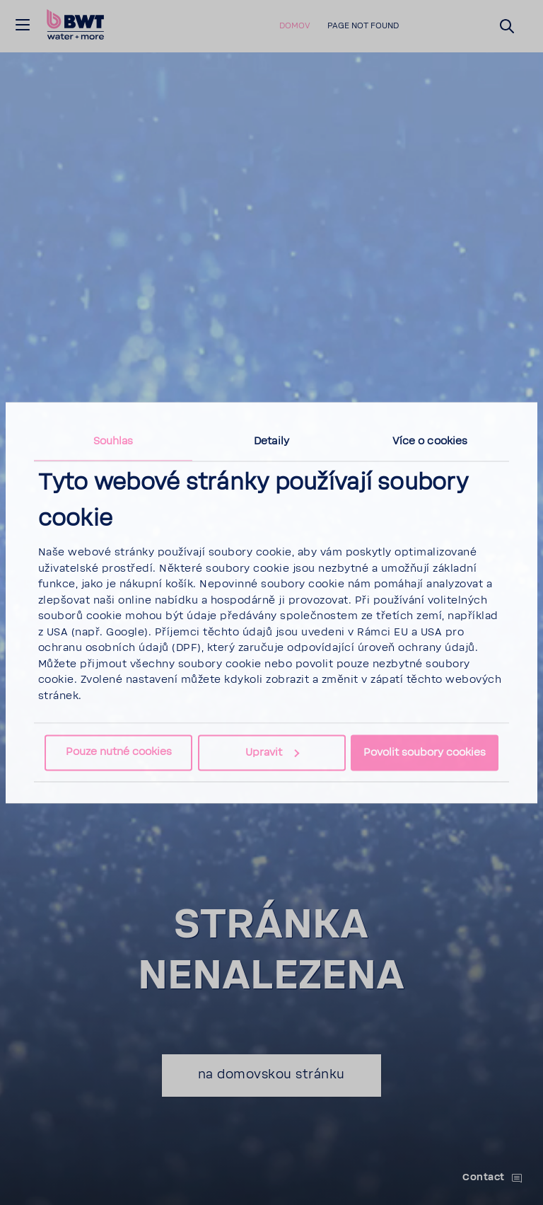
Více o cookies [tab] (429, 441)
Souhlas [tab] (113, 441)
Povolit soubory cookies (424, 752)
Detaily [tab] (271, 441)
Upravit (272, 752)
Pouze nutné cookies (119, 752)
